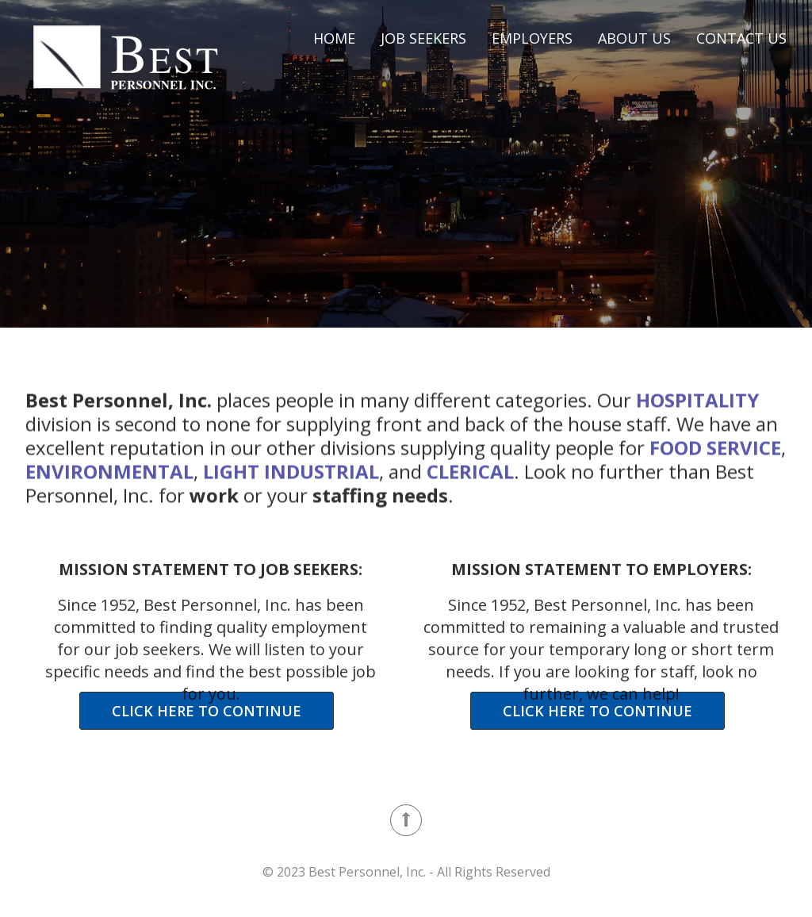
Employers (532, 38)
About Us (634, 38)
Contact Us (741, 38)
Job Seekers (423, 38)
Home (334, 38)
